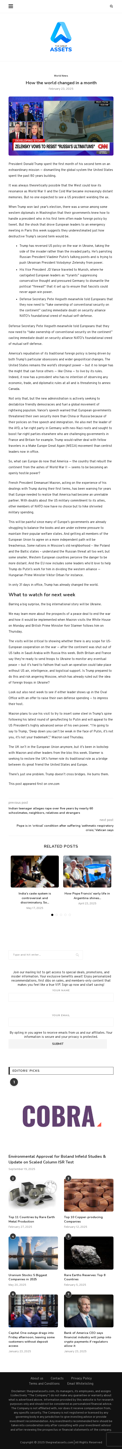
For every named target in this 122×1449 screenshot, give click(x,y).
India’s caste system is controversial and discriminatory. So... (35, 898)
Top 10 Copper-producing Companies (83, 1219)
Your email (61, 1020)
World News (61, 75)
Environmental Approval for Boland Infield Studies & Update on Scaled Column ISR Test (57, 1159)
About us (36, 1379)
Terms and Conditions (44, 1384)
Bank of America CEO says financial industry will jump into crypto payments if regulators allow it (87, 1339)
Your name (61, 995)
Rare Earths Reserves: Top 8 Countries (84, 1277)
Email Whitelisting (80, 1384)
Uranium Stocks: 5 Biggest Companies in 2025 (28, 1277)
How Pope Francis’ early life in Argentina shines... (87, 895)
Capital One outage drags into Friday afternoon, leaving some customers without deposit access (32, 1339)
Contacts (57, 1379)
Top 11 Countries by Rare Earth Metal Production (32, 1219)
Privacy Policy (81, 1379)
